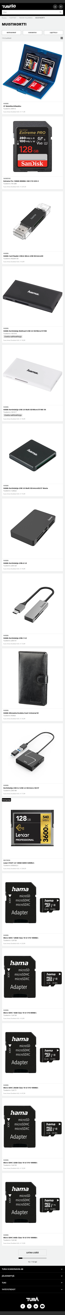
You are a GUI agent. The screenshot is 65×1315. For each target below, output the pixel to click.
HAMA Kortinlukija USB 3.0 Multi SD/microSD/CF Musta (25, 488)
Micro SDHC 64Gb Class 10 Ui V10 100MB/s (20, 1237)
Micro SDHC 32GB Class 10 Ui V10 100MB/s (20, 1163)
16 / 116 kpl (32, 1262)
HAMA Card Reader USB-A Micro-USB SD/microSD (23, 256)
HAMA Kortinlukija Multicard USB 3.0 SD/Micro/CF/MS (25, 331)
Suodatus (32, 33)
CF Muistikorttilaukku (12, 106)
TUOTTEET (12, 18)
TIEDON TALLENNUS (26, 18)
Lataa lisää (32, 1252)
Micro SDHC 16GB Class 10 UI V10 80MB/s (19, 1013)
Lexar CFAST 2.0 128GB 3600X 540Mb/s (18, 863)
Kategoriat (11, 33)
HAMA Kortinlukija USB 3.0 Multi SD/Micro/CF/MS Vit (24, 409)
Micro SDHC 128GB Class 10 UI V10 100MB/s (20, 938)
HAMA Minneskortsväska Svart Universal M (21, 713)
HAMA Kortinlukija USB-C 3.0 (15, 638)
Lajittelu (53, 33)
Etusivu (4, 18)
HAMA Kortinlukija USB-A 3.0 (15, 563)
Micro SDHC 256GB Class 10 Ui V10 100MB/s (20, 1088)
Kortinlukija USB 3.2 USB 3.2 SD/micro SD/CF (21, 788)
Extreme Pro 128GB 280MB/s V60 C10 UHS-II (21, 181)
